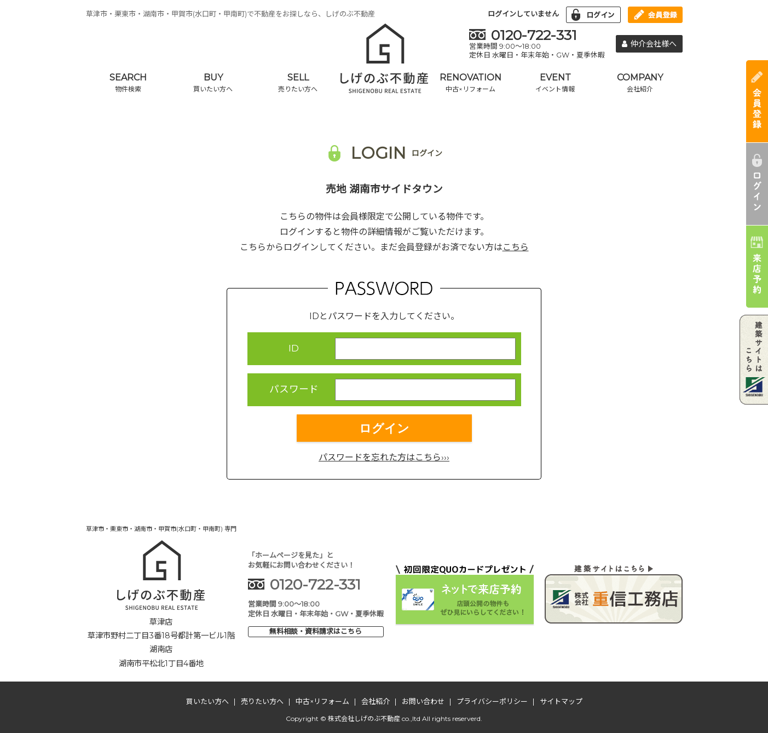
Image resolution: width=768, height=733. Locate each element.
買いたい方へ (207, 701)
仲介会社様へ (649, 44)
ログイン (384, 428)
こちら (516, 247)
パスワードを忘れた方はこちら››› (384, 457)
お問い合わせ (423, 701)
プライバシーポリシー (492, 701)
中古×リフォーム (322, 701)
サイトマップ (561, 701)
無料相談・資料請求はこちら (315, 631)
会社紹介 (375, 701)
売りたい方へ (262, 701)
